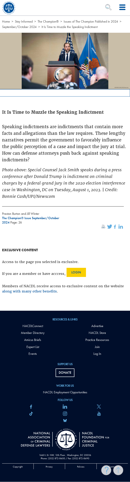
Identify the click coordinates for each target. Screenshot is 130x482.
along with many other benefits (29, 291)
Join (97, 347)
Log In (97, 354)
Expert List (32, 347)
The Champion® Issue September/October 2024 (30, 220)
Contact (112, 466)
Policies (80, 466)
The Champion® (48, 21)
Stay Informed (24, 21)
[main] (65, 155)
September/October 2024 (19, 27)
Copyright (18, 466)
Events (33, 354)
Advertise (97, 326)
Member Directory (32, 333)
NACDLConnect (33, 326)
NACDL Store (97, 333)
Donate (65, 372)
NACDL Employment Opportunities (65, 392)
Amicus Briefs (32, 340)
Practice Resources (97, 340)
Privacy (49, 466)
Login (76, 272)
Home (6, 21)
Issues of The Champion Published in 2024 (91, 21)
